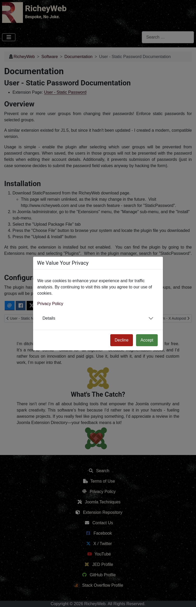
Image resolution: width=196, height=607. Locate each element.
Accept (146, 340)
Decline (121, 340)
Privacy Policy (50, 303)
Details (48, 318)
